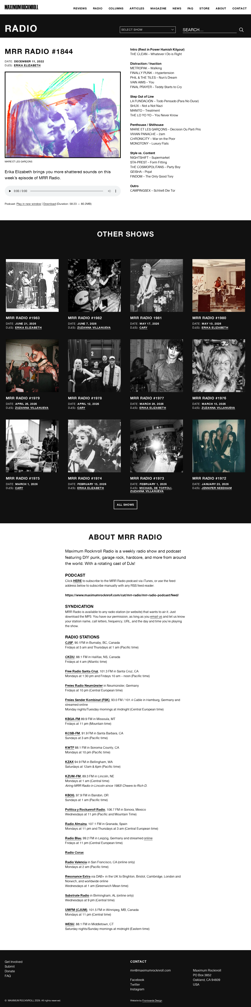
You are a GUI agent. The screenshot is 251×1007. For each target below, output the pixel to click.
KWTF (69, 747)
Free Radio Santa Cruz (81, 671)
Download (49, 203)
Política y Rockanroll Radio (85, 809)
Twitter (135, 984)
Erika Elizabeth (27, 65)
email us (156, 616)
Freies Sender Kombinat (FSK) (87, 700)
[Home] (21, 8)
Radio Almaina (76, 824)
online (148, 838)
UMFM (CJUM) (76, 910)
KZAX (69, 762)
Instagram (137, 989)
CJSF (69, 643)
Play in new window (28, 203)
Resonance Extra (77, 876)
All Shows (125, 504)
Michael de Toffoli (155, 488)
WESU (69, 924)
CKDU (70, 657)
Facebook (137, 980)
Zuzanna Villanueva (94, 327)
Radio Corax (74, 852)
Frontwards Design (152, 1000)
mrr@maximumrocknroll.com (150, 970)
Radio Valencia (76, 862)
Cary (143, 327)
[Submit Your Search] (241, 30)
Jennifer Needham (217, 488)
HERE (77, 581)
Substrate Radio (77, 895)
